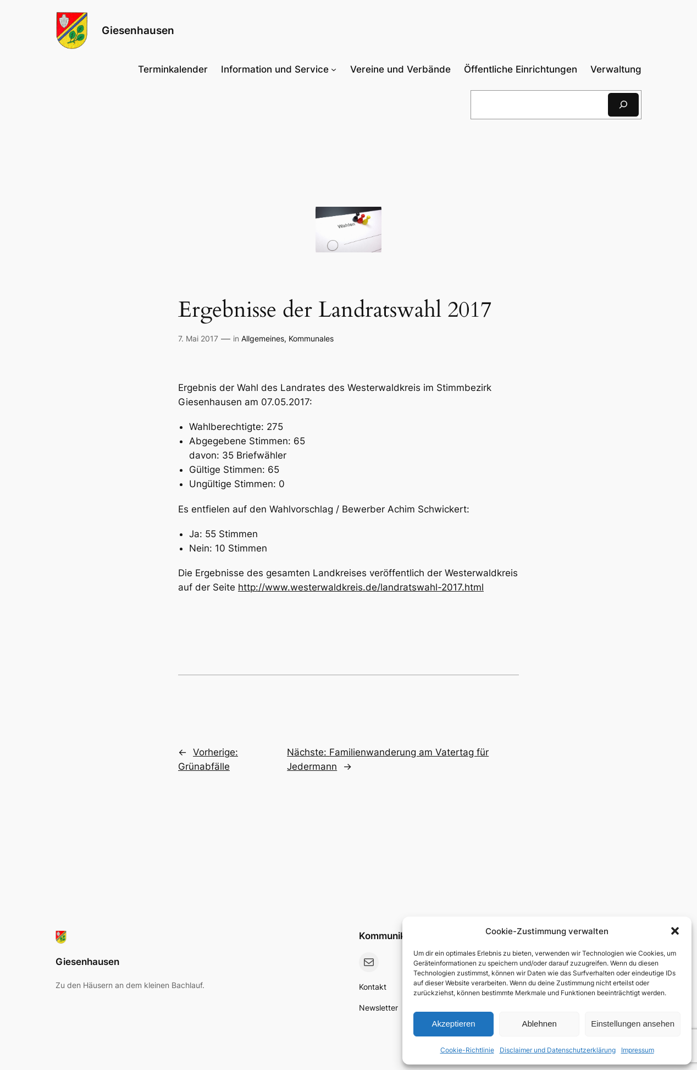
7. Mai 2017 (198, 338)
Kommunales (311, 338)
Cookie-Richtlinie (467, 1050)
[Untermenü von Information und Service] (278, 69)
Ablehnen (539, 1023)
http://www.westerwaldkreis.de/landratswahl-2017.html (361, 587)
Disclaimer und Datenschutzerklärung (558, 1050)
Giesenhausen (138, 30)
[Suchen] (623, 105)
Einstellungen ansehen (632, 1023)
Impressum (637, 1050)
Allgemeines (262, 338)
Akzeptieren (453, 1023)
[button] (675, 930)
